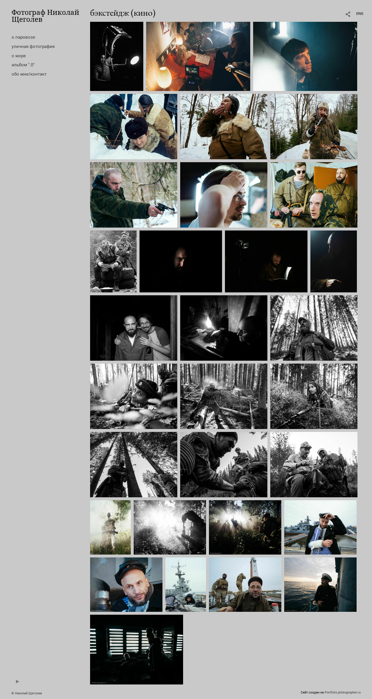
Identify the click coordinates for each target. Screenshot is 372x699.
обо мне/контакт (29, 74)
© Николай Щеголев (26, 693)
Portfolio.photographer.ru (343, 692)
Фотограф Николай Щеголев (45, 15)
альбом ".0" (23, 64)
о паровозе (23, 37)
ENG (359, 14)
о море (19, 55)
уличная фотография (33, 46)
